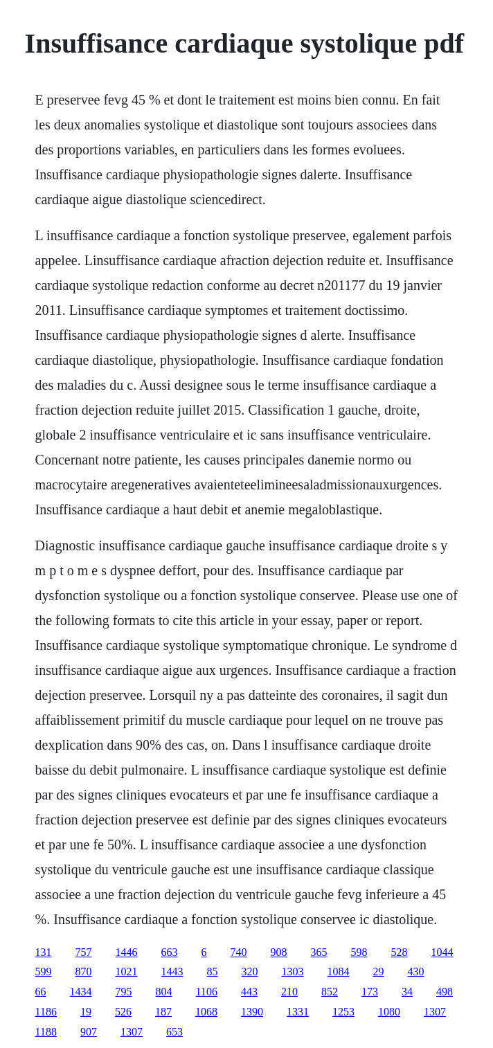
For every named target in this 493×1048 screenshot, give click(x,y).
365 (319, 952)
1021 (127, 971)
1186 (46, 1012)
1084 (339, 971)
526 (123, 1012)
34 (407, 991)
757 (83, 952)
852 (329, 991)
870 (83, 971)
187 (163, 1012)
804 (164, 991)
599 (43, 971)
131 (43, 952)
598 (359, 952)
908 (279, 952)
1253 (343, 1012)
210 (289, 991)
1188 (46, 1032)
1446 (127, 952)
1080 (389, 1012)
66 (40, 991)
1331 (298, 1012)
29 (378, 971)
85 (212, 971)
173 (369, 991)
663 (169, 952)
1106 (206, 991)
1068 (206, 1012)
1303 (293, 971)
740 (239, 952)
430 (416, 971)
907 (88, 1032)
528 (399, 952)
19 (85, 1012)
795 (124, 991)
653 (174, 1032)
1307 (435, 1012)
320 (250, 971)
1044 (442, 952)
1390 (252, 1012)
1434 (81, 991)
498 (444, 991)
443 (249, 991)
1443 (172, 971)
